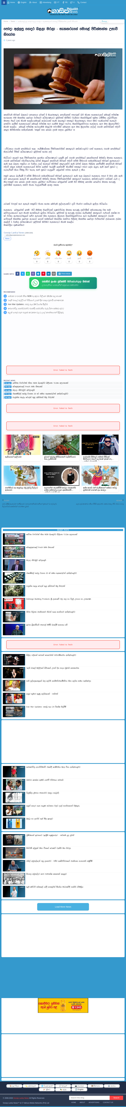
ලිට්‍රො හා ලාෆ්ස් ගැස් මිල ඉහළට (39, 819)
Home (11, 2)
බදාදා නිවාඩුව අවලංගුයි (24, 391)
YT (56, 2)
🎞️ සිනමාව (95, 1087)
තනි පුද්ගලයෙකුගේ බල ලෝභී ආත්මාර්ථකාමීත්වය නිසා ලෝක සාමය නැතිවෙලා (58, 682)
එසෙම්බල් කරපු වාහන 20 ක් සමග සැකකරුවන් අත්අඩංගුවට (40, 394)
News (7, 239)
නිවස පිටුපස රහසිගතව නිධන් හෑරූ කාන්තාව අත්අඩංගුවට (50, 613)
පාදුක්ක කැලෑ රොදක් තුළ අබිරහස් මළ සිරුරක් (33, 398)
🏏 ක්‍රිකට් (46, 1090)
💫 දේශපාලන (30, 1087)
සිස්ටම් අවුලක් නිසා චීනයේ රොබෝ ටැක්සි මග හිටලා (48, 849)
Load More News (63, 907)
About (33, 2)
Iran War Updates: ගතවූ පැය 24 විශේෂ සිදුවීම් (28, 305)
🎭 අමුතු (63, 1090)
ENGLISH (112, 22)
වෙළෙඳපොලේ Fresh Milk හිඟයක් (27, 387)
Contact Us (108, 1103)
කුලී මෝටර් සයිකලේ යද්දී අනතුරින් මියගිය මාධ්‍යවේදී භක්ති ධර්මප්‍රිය (54, 888)
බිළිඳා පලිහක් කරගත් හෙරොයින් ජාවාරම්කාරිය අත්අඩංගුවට (51, 656)
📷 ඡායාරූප (79, 1087)
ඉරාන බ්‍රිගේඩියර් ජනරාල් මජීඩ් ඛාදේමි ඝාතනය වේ (47, 625)
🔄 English (79, 1090)
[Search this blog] (89, 1098)
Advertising (45, 2)
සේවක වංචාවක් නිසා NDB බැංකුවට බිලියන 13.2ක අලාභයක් (35, 297)
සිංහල (103, 21)
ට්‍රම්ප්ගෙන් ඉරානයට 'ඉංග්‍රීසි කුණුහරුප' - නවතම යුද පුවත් (50, 836)
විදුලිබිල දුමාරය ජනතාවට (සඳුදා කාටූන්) (42, 794)
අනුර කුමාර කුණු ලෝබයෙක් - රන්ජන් (42, 695)
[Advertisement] (63, 137)
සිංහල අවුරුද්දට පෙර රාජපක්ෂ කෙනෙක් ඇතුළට (46, 875)
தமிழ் (121, 22)
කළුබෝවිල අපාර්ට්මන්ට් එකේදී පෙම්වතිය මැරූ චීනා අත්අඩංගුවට (36, 309)
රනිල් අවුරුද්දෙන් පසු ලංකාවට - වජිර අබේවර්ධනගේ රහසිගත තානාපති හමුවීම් (59, 862)
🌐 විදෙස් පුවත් (47, 1087)
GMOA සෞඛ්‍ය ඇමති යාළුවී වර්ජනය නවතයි (44, 781)
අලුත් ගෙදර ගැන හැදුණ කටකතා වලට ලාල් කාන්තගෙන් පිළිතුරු (36, 313)
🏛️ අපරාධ (112, 1087)
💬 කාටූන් (63, 1087)
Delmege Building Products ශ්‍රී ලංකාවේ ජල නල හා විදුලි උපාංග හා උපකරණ (58, 600)
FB (65, 2)
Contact (81, 2)
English (22, 2)
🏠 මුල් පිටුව (14, 1087)
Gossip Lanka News (21, 1099)
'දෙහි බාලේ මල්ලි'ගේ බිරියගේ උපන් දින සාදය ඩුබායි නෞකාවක (36, 301)
